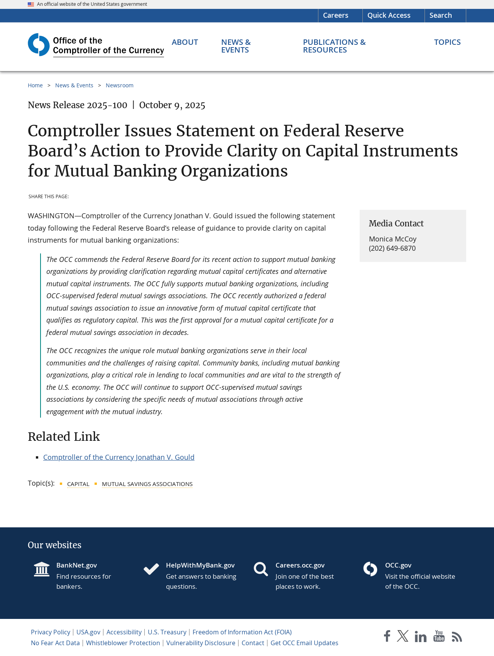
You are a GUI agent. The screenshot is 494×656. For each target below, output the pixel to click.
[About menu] (185, 42)
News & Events (74, 85)
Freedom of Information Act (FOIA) (242, 632)
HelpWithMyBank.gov (200, 565)
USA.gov (88, 632)
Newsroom (120, 85)
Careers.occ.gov (300, 565)
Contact (253, 643)
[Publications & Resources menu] (357, 46)
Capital (78, 484)
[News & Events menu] (251, 46)
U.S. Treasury (167, 632)
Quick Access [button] (389, 15)
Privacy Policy (50, 632)
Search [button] (441, 15)
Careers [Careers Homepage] (336, 15)
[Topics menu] (447, 42)
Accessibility (124, 632)
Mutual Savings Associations (147, 484)
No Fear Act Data (55, 643)
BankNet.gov (76, 565)
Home (35, 85)
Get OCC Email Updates (304, 643)
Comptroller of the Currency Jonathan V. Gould (119, 457)
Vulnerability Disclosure (200, 643)
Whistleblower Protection (123, 643)
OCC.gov (398, 565)
